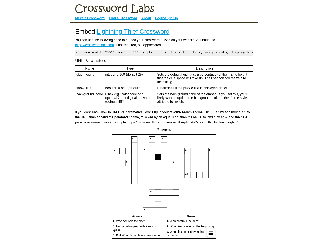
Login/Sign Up (166, 18)
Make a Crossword (90, 18)
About (146, 18)
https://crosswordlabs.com (94, 45)
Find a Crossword (123, 18)
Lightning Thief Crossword (133, 31)
